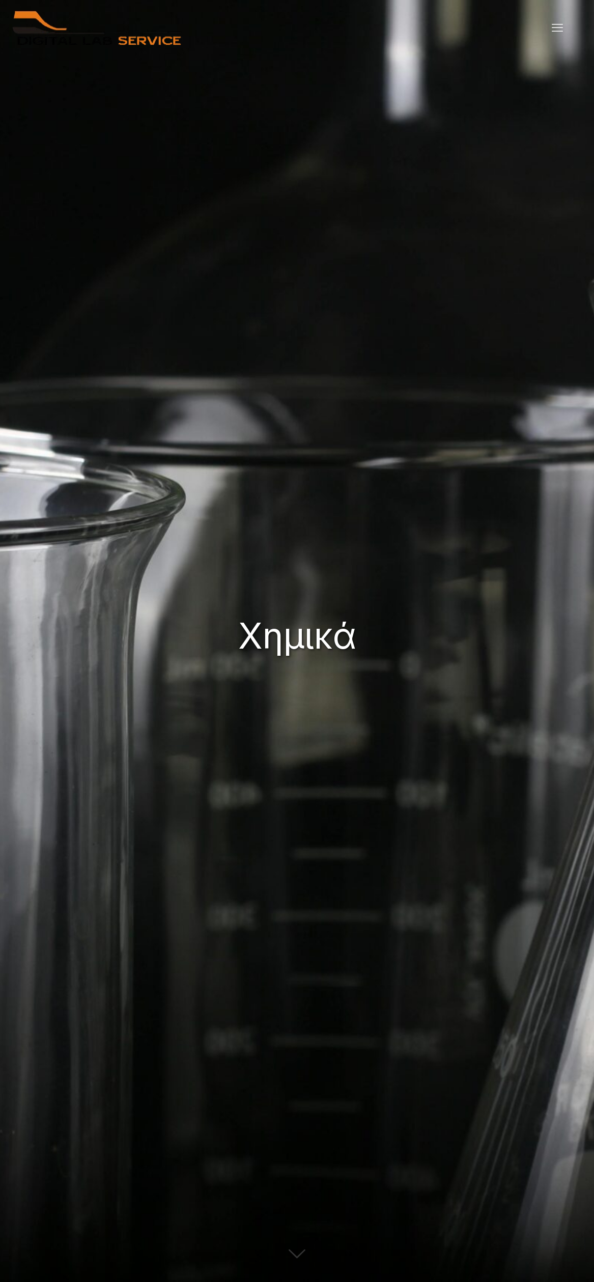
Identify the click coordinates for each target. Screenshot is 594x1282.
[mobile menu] (557, 28)
